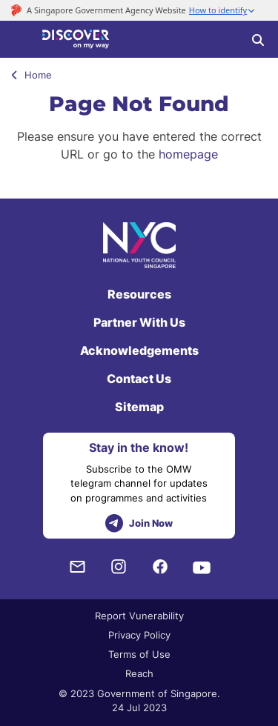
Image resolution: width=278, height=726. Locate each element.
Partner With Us (139, 322)
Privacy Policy (139, 635)
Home (31, 75)
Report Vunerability (139, 616)
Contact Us (139, 378)
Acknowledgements (139, 350)
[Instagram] (119, 567)
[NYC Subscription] (77, 567)
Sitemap (139, 406)
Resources (139, 294)
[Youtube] (202, 567)
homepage (188, 154)
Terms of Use (139, 654)
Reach (139, 673)
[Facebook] (160, 567)
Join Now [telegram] (139, 523)
